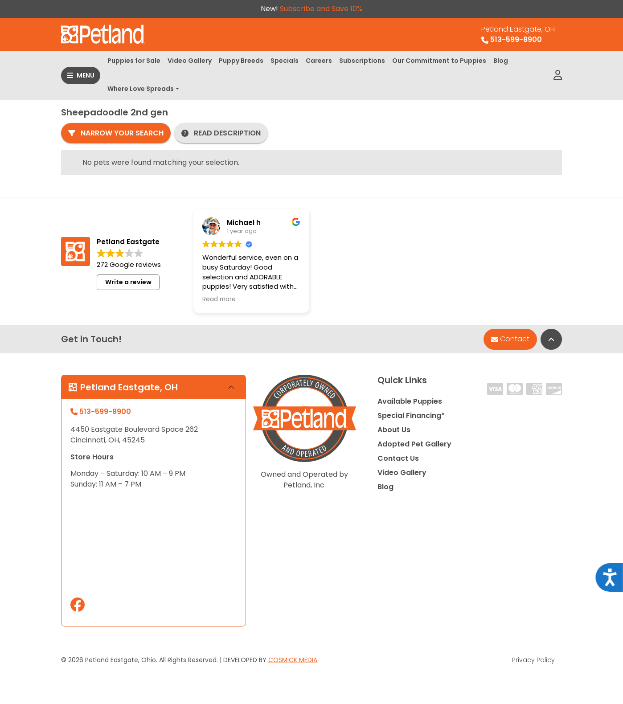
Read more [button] (219, 299)
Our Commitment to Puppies (439, 60)
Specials (285, 60)
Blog (500, 60)
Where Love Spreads (140, 88)
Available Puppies (409, 401)
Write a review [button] (128, 282)
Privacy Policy (533, 659)
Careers (319, 60)
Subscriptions (362, 60)
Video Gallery (190, 60)
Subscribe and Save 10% (321, 9)
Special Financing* (411, 415)
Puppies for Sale (133, 60)
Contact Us (398, 458)
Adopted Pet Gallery (414, 444)
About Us (393, 430)
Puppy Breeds (241, 60)
